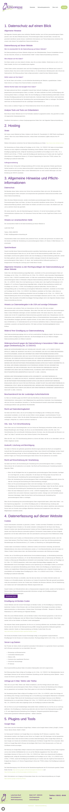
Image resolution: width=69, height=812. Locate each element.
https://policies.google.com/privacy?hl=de (15, 781)
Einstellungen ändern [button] (11, 598)
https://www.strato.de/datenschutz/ (13, 145)
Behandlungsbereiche (44, 7)
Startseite (33, 7)
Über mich (55, 7)
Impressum (31, 808)
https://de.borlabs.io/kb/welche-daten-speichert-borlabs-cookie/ (21, 633)
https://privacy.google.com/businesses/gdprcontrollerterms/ (29, 772)
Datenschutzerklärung (41, 808)
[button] (64, 7)
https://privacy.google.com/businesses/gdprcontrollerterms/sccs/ (21, 774)
